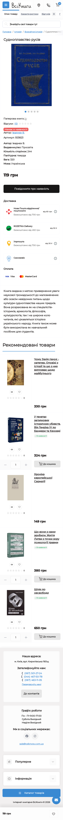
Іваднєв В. (18, 132)
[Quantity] (16, 465)
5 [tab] (37, 112)
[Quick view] (11, 392)
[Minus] (5, 464)
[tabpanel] (31, 75)
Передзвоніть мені (31, 684)
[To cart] (47, 464)
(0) (16, 124)
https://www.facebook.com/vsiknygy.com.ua (27, 736)
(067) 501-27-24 (33, 673)
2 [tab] (28, 112)
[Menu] (6, 5)
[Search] (6, 24)
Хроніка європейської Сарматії (43, 478)
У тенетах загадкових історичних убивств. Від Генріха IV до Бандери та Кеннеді (47, 424)
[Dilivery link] (55, 211)
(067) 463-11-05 (33, 680)
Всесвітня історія (33, 31)
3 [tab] (31, 112)
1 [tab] (25, 112)
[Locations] (39, 5)
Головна (7, 31)
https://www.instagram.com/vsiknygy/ (35, 736)
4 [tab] (34, 112)
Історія (18, 31)
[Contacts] (48, 5)
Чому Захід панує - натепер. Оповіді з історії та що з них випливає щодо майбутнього (46, 366)
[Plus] (26, 464)
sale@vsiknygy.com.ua (31, 744)
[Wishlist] (19, 392)
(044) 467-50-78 (33, 676)
